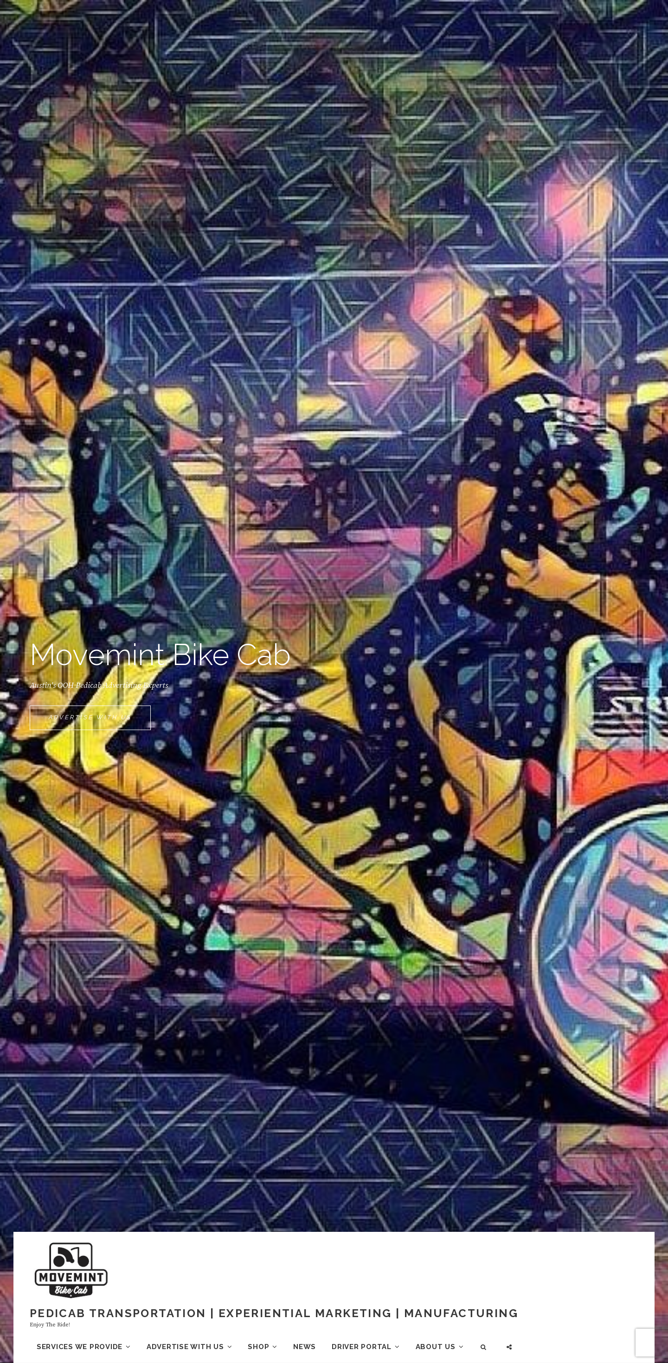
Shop (258, 1347)
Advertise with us (185, 1347)
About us (436, 1347)
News (304, 1347)
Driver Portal (362, 1347)
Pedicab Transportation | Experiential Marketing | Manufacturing (274, 1313)
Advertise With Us (100, 721)
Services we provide (79, 1347)
